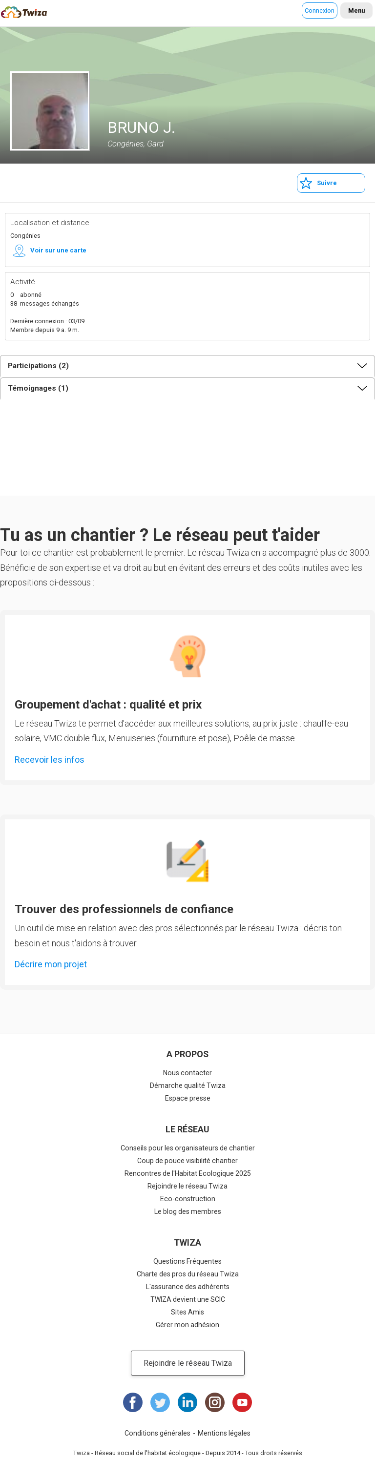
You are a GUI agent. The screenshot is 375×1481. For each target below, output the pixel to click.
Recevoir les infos (49, 759)
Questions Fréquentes (187, 1261)
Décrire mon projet (51, 964)
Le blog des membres (187, 1211)
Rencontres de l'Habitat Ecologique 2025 (188, 1173)
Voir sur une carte (58, 250)
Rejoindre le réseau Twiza (187, 1186)
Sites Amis (187, 1312)
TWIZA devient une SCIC (187, 1299)
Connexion (319, 10)
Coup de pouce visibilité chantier (187, 1161)
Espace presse (187, 1098)
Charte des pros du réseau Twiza (188, 1274)
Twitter (160, 1402)
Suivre (327, 183)
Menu (356, 10)
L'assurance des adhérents (187, 1287)
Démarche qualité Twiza (188, 1085)
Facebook (133, 1402)
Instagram (215, 1402)
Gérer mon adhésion (187, 1325)
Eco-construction (187, 1199)
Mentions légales (224, 1433)
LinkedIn (187, 1402)
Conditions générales (157, 1433)
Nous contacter (187, 1073)
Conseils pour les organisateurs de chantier (188, 1148)
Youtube (242, 1402)
